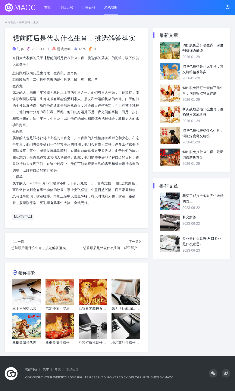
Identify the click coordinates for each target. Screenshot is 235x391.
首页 (47, 7)
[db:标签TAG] (23, 216)
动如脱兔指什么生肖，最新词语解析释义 (202, 154)
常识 (58, 369)
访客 (20, 49)
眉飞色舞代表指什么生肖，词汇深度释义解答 (202, 133)
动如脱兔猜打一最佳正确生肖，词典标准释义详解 (202, 90)
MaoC (168, 377)
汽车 (46, 369)
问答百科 (88, 7)
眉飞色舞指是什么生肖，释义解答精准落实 (202, 69)
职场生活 (72, 369)
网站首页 (10, 22)
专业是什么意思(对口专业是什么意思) (201, 241)
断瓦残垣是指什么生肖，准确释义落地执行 (202, 112)
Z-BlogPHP (137, 377)
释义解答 (189, 217)
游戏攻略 (111, 7)
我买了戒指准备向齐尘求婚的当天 (202, 198)
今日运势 (66, 7)
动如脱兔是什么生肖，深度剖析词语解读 (202, 48)
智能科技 (31, 369)
